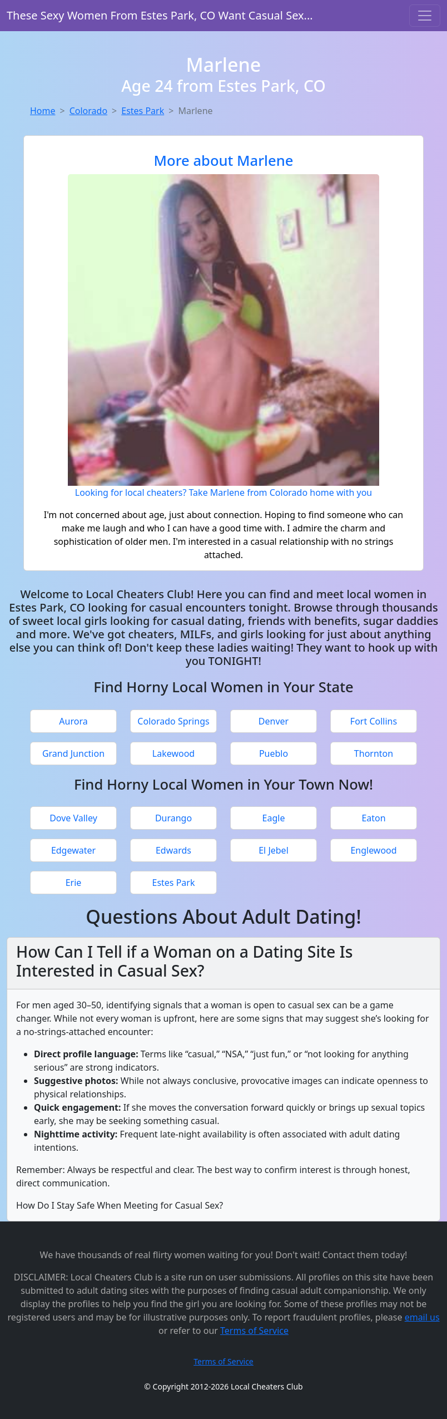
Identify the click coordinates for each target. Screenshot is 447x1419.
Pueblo (273, 753)
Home (43, 111)
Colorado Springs (173, 721)
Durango (173, 818)
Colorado (88, 111)
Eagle (273, 818)
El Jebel (274, 850)
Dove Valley (73, 818)
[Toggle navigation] (424, 15)
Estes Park (142, 111)
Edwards (173, 850)
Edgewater (73, 850)
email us (422, 1317)
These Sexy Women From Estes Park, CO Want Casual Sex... (160, 15)
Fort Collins (373, 721)
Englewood (373, 850)
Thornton (373, 753)
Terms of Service (254, 1330)
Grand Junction (73, 753)
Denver (274, 721)
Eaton (373, 818)
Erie (74, 882)
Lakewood (173, 753)
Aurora (73, 721)
